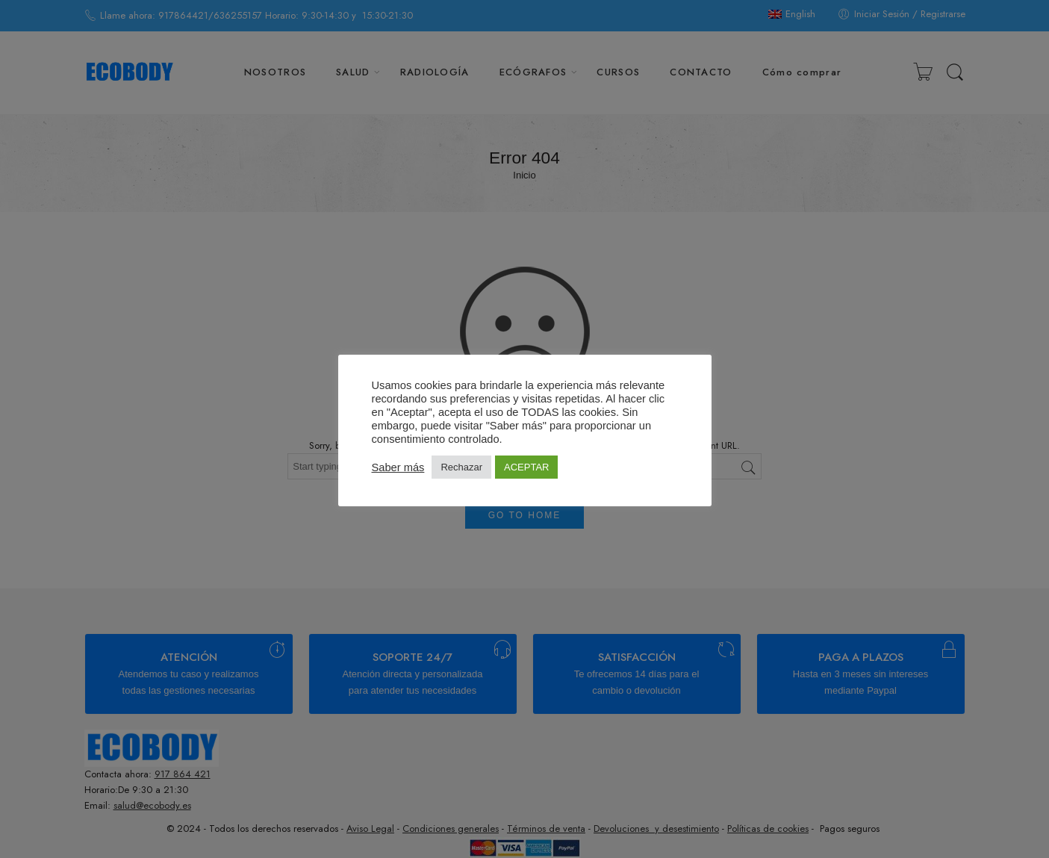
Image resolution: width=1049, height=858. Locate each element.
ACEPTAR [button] (526, 467)
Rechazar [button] (461, 467)
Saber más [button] (398, 467)
